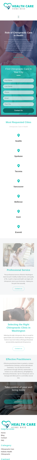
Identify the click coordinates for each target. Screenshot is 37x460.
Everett (18, 232)
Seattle (18, 141)
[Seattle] (18, 135)
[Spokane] (18, 150)
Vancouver (18, 187)
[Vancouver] (18, 181)
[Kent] (18, 211)
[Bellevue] (18, 196)
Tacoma (18, 171)
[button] (18, 16)
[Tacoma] (18, 165)
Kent (18, 217)
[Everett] (18, 226)
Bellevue (18, 202)
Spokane (18, 156)
